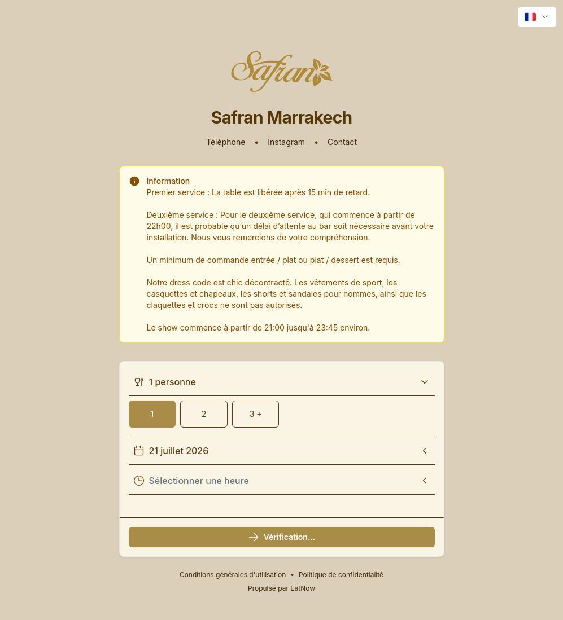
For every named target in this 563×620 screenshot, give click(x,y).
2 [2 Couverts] (204, 414)
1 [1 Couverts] (152, 414)
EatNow (302, 588)
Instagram (286, 142)
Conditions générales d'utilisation (233, 574)
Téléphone (225, 142)
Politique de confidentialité (341, 574)
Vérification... (282, 537)
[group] (282, 414)
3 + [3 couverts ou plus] (256, 414)
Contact (342, 142)
